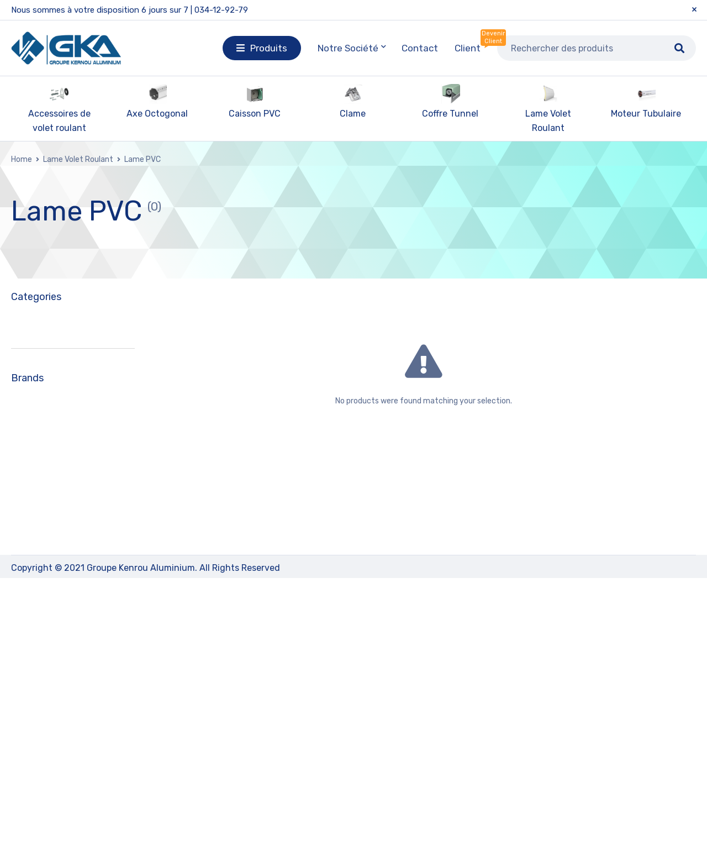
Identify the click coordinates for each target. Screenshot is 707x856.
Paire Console (42, 559)
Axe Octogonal (157, 113)
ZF (30, 783)
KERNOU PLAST (57, 743)
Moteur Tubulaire (646, 113)
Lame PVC (43, 507)
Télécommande (46, 609)
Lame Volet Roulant (78, 159)
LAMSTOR (45, 763)
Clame (353, 113)
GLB (34, 703)
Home (21, 159)
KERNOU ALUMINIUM (66, 723)
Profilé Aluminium (50, 584)
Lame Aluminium (57, 486)
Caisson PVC (255, 113)
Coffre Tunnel (450, 113)
